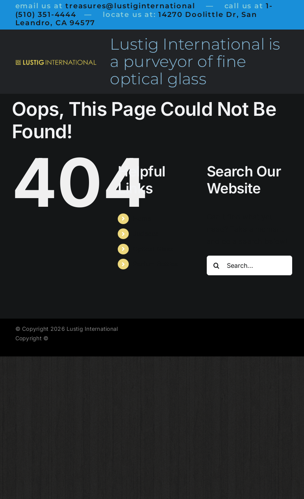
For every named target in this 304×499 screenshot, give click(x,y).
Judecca (146, 233)
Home (142, 219)
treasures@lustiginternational (130, 6)
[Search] (216, 265)
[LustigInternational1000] (56, 62)
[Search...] (249, 265)
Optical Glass (153, 249)
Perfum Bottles (155, 264)
